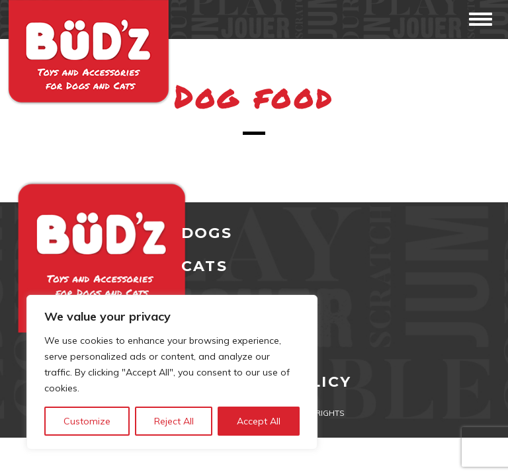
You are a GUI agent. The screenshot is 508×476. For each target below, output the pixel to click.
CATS (204, 266)
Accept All (258, 421)
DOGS (206, 233)
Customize (87, 421)
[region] (172, 372)
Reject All (174, 421)
